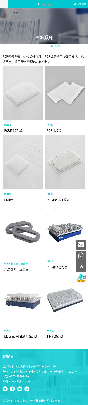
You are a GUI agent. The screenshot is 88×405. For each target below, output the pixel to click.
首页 (31, 45)
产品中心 (41, 45)
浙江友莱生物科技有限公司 (33, 400)
